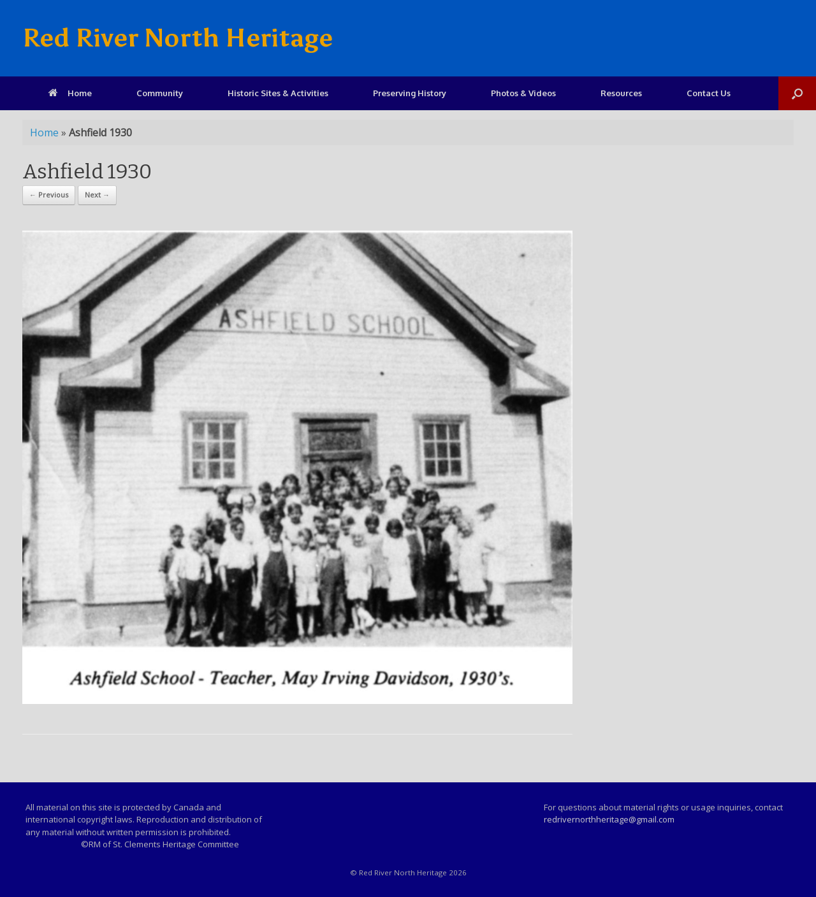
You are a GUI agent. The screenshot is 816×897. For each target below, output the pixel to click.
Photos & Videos (523, 93)
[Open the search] (797, 93)
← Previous (48, 194)
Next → (97, 194)
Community (159, 93)
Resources (621, 93)
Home (70, 93)
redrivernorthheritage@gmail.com (609, 819)
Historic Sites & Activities (278, 93)
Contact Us (709, 93)
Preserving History (409, 93)
